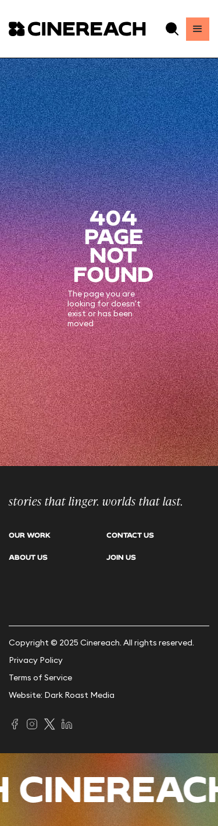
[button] (172, 28)
